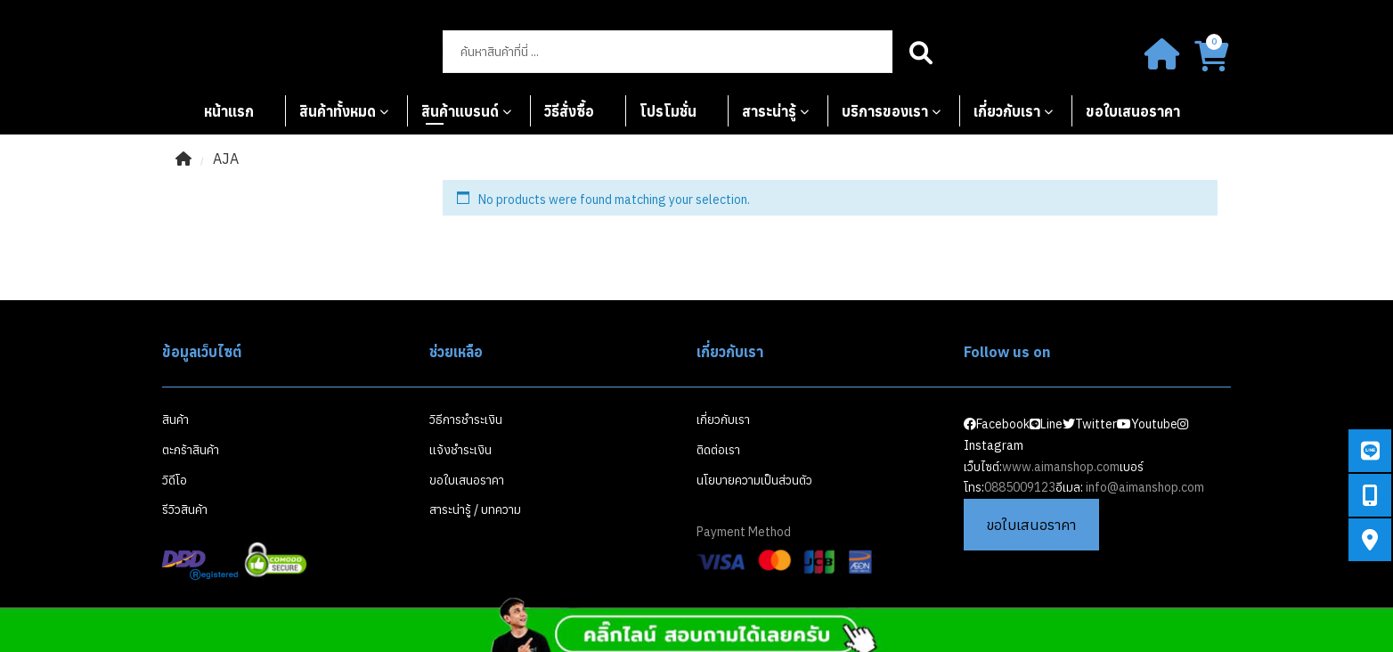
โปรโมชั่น (667, 111)
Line (1046, 424)
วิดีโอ (174, 480)
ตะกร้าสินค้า (190, 450)
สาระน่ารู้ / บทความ (475, 509)
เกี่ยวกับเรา (1006, 111)
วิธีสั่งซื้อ (569, 111)
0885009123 (1019, 487)
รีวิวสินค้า (185, 509)
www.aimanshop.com (1061, 467)
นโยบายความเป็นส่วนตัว (754, 480)
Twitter (1090, 424)
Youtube (1147, 424)
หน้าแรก (229, 111)
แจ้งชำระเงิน (460, 450)
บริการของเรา (885, 111)
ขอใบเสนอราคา (1133, 111)
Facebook (997, 424)
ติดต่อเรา (718, 450)
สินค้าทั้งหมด (337, 111)
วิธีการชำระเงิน (465, 420)
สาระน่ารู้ (769, 111)
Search (921, 51)
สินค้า (175, 420)
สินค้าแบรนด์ (460, 111)
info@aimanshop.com (1145, 487)
